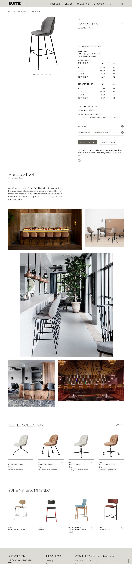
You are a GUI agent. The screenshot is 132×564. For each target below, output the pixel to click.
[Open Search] (111, 4)
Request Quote (87, 142)
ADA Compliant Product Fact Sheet (104, 117)
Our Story (79, 561)
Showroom (99, 4)
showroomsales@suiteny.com (97, 153)
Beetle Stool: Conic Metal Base (28, 11)
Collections (83, 4)
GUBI (80, 20)
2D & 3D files (95, 114)
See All (119, 425)
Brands (68, 4)
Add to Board (108, 142)
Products (55, 4)
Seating (49, 561)
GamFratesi (91, 46)
